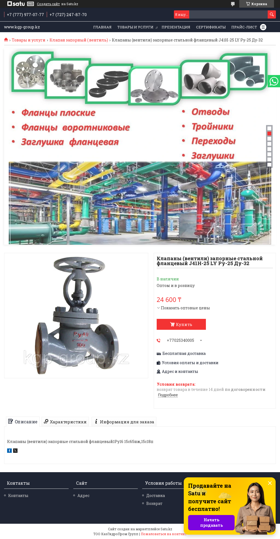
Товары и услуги (135, 27)
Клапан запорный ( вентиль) (78, 40)
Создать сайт (48, 4)
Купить (184, 324)
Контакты (18, 495)
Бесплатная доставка (184, 353)
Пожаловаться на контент (164, 534)
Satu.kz (166, 529)
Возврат (154, 503)
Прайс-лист (244, 27)
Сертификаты (211, 27)
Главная (102, 27)
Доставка (155, 495)
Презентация (176, 27)
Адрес (83, 495)
